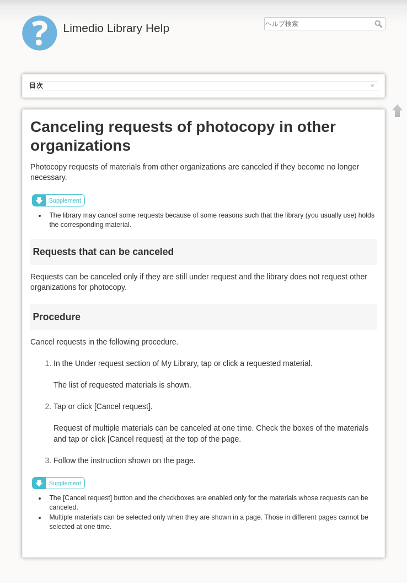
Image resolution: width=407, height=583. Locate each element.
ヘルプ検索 (379, 24)
